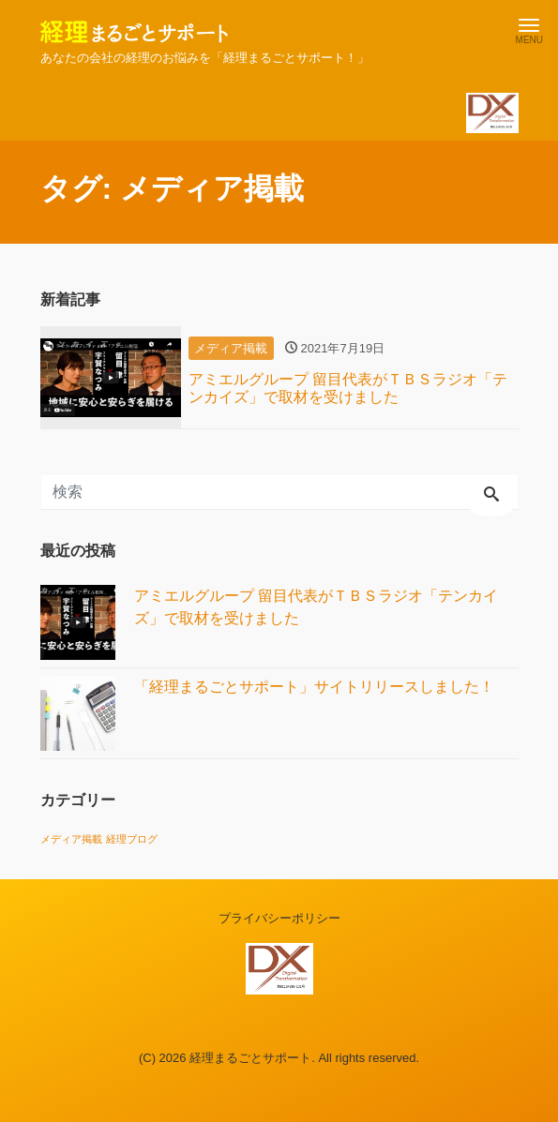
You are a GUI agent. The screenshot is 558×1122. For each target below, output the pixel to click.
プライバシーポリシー (279, 918)
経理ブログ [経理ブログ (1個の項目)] (132, 839)
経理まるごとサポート (250, 1058)
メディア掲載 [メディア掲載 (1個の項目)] (71, 839)
